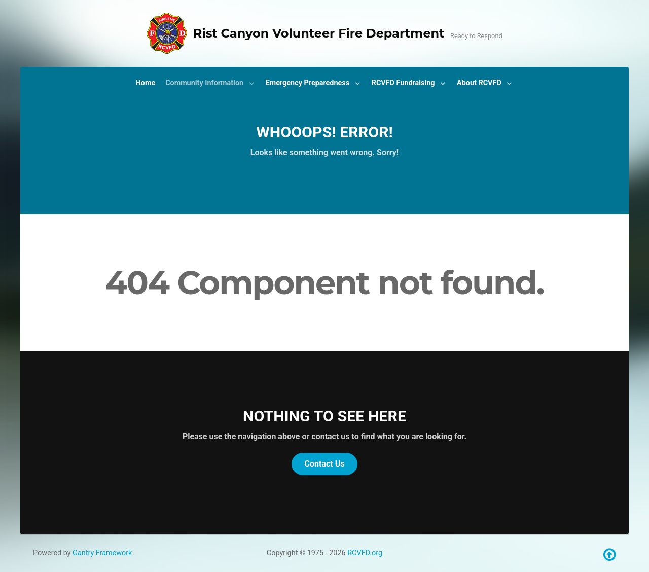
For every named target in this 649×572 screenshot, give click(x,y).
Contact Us (325, 464)
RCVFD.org (364, 553)
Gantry (102, 553)
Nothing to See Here (324, 416)
